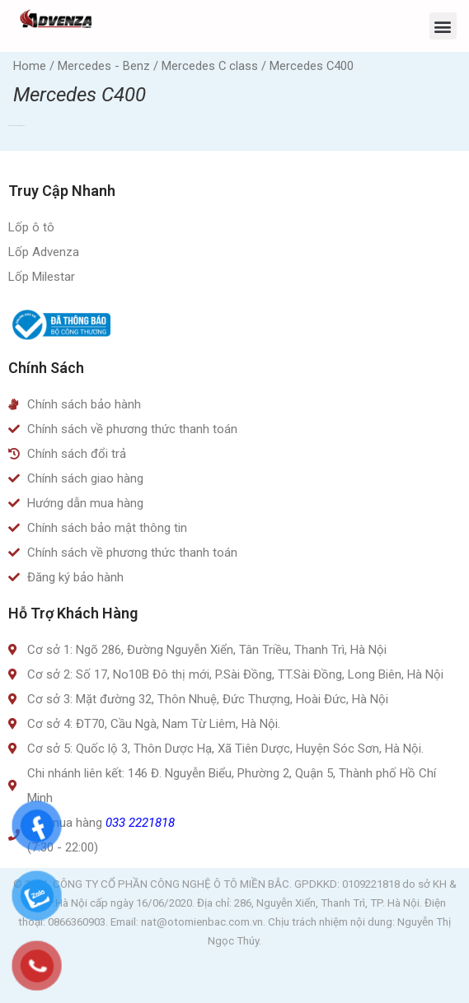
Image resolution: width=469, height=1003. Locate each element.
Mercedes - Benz (104, 65)
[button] (443, 26)
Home (29, 65)
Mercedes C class (210, 65)
